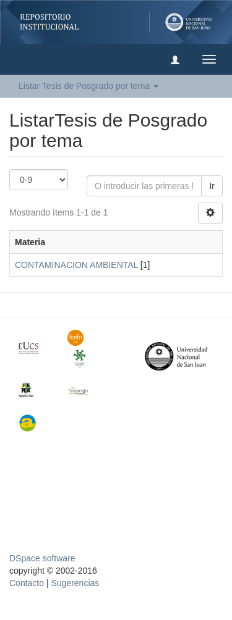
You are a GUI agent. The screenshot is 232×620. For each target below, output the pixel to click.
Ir (212, 186)
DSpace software (42, 558)
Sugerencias (75, 583)
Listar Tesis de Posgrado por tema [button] (88, 86)
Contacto (26, 583)
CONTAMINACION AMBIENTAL (76, 265)
